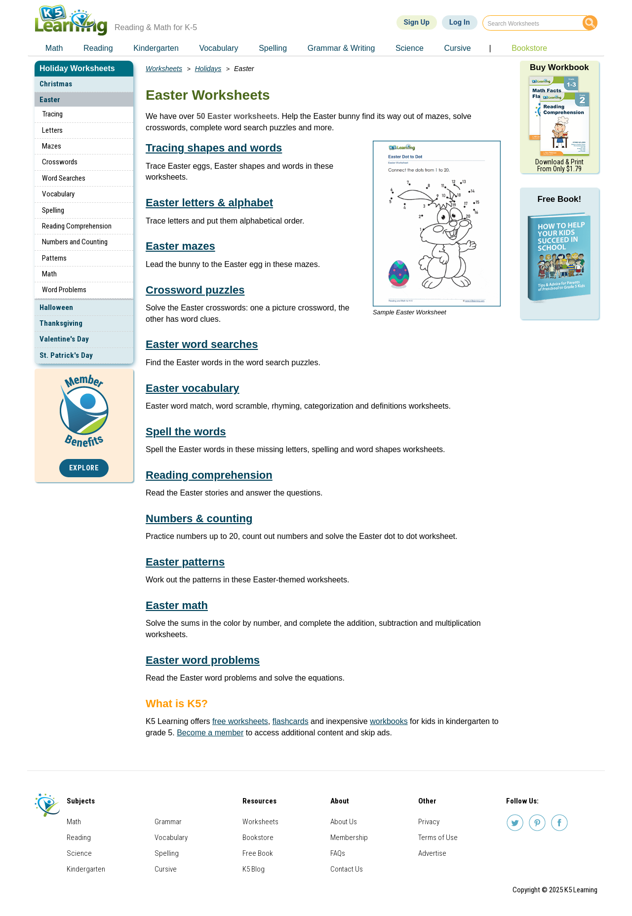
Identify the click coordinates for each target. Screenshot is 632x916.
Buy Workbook (559, 67)
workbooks (388, 721)
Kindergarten (86, 869)
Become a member (210, 732)
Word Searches (63, 178)
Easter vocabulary (192, 388)
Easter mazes (180, 246)
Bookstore (258, 837)
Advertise (432, 853)
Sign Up (417, 22)
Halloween (56, 307)
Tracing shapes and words (214, 148)
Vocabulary (58, 194)
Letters (52, 130)
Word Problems (64, 289)
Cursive (166, 869)
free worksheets (240, 721)
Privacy (428, 821)
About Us (343, 821)
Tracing (52, 114)
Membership (349, 837)
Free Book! (559, 199)
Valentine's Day (64, 339)
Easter (50, 99)
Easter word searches (202, 344)
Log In (459, 22)
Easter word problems (203, 660)
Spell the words (186, 431)
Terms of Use (438, 837)
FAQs (337, 853)
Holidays (208, 69)
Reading (79, 837)
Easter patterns (185, 562)
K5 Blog (253, 869)
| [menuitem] (490, 48)
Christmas (56, 83)
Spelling (53, 210)
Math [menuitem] (54, 48)
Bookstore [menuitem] (529, 48)
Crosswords (60, 161)
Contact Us (346, 869)
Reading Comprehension (77, 226)
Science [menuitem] (409, 48)
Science (79, 853)
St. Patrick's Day (66, 355)
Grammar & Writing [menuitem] (341, 48)
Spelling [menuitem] (273, 48)
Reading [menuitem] (98, 48)
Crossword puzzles (195, 290)
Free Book (257, 853)
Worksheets (164, 69)
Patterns (54, 258)
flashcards (291, 721)
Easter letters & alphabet (209, 202)
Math (49, 273)
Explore (84, 468)
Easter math (177, 605)
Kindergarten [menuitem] (156, 48)
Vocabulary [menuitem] (218, 48)
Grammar (168, 821)
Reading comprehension (209, 475)
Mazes (51, 146)
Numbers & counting (199, 518)
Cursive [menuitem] (457, 48)
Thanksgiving (61, 323)
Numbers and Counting (75, 241)
